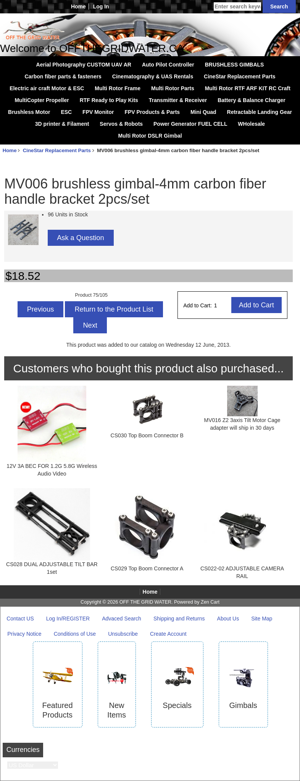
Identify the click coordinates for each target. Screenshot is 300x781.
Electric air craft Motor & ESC (47, 88)
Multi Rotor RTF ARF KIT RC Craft (247, 88)
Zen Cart (210, 602)
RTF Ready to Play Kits (109, 100)
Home (78, 6)
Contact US (20, 618)
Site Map (261, 618)
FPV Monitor (98, 112)
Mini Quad (203, 112)
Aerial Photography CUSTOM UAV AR (83, 65)
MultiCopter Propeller (42, 100)
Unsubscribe (123, 634)
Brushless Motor (29, 112)
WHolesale (251, 124)
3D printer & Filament (62, 124)
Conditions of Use (75, 634)
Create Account (168, 634)
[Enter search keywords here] (237, 6)
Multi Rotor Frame (117, 88)
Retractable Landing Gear (259, 112)
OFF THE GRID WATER (145, 602)
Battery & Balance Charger (251, 100)
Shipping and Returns (179, 618)
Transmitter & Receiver (178, 100)
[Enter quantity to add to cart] (222, 305)
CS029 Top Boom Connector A (147, 568)
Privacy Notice (24, 634)
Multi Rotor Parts (172, 88)
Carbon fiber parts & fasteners (63, 76)
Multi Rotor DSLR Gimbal (150, 136)
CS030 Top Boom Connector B (147, 435)
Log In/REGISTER (68, 618)
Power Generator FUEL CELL (190, 124)
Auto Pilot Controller (168, 65)
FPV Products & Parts (152, 112)
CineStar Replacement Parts (57, 150)
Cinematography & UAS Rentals (152, 76)
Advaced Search (121, 618)
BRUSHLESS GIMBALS (234, 65)
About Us (228, 618)
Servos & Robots (121, 124)
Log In (101, 6)
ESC (66, 112)
